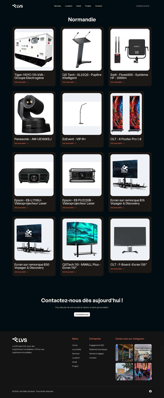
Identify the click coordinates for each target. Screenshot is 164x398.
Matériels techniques (98, 349)
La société (76, 349)
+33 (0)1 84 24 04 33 (142, 6)
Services (57, 6)
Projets (88, 6)
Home (75, 345)
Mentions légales (96, 353)
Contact (98, 6)
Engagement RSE (96, 345)
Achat (78, 6)
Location (68, 6)
